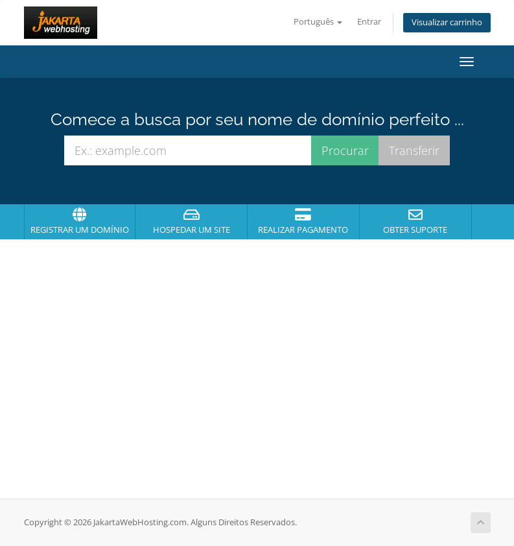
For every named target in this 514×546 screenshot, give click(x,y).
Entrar (369, 21)
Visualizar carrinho (447, 22)
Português (318, 21)
